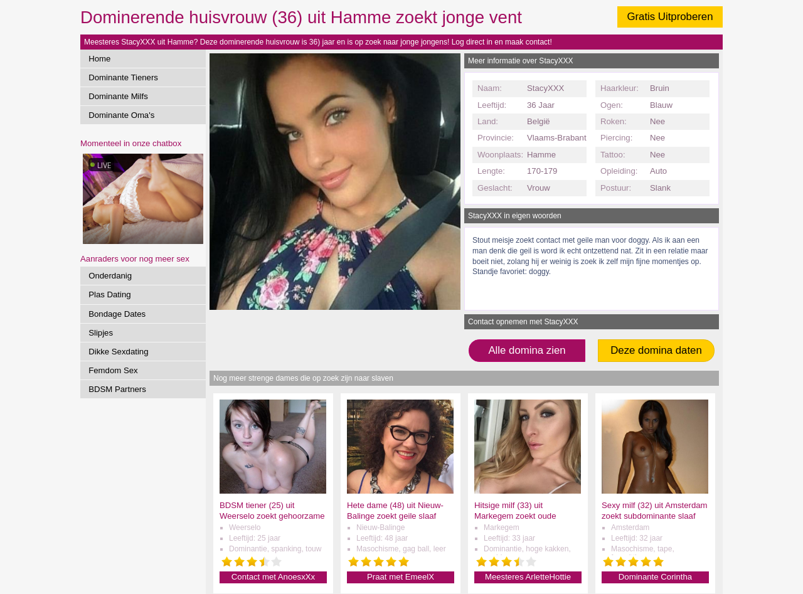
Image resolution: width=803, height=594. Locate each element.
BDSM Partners (117, 389)
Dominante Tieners (123, 77)
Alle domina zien (526, 350)
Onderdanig (110, 275)
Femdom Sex (112, 370)
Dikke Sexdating (118, 351)
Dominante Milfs (118, 96)
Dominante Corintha (655, 576)
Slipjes (100, 332)
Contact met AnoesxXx (273, 576)
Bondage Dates (117, 314)
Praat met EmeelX (400, 576)
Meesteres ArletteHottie (528, 576)
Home (99, 58)
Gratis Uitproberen (670, 17)
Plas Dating (109, 294)
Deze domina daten (656, 350)
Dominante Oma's (121, 115)
